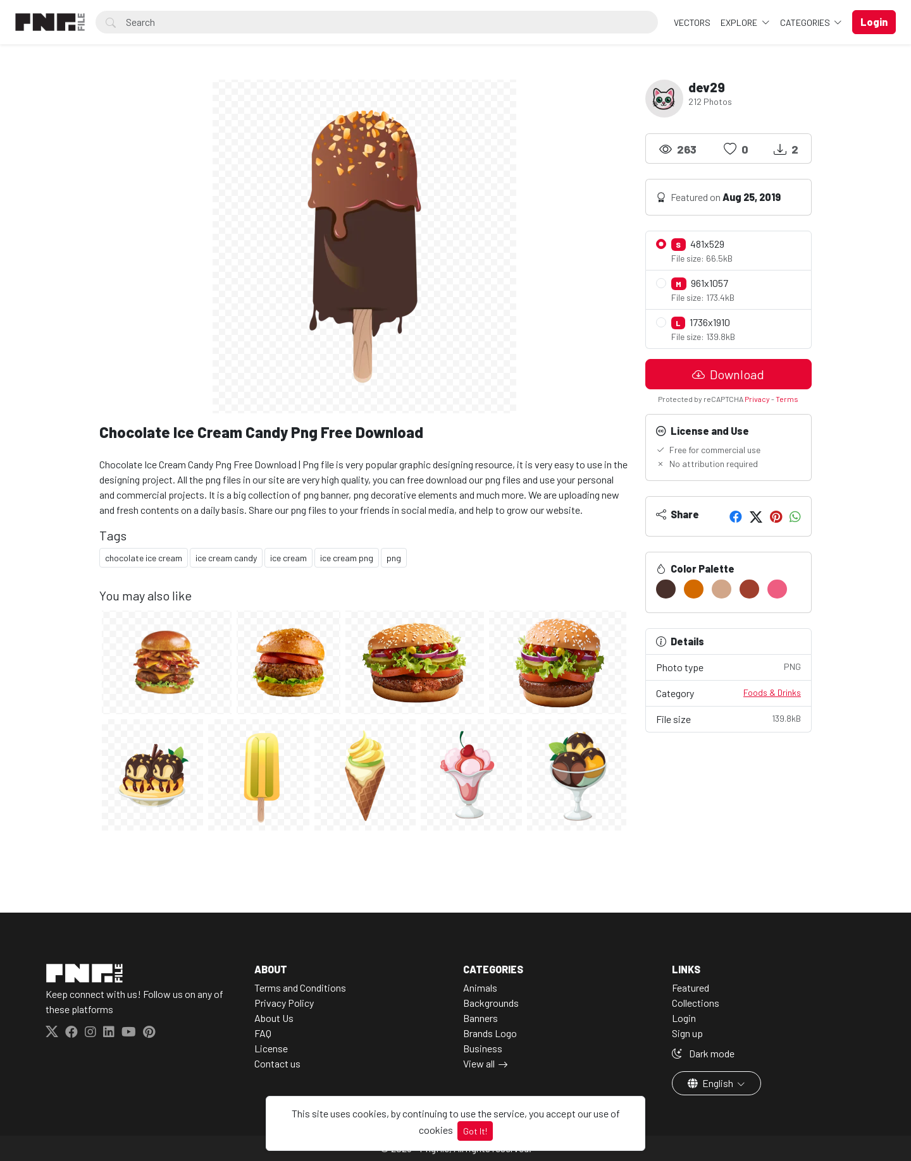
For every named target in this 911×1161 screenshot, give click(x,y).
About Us (274, 1018)
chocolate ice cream (143, 557)
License (271, 1048)
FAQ (262, 1033)
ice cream (288, 557)
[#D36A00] (693, 589)
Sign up (687, 1033)
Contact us (277, 1063)
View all (479, 1063)
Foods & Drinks (772, 692)
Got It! (475, 1131)
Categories (806, 22)
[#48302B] (666, 589)
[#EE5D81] (777, 589)
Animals (480, 988)
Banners (480, 1018)
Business (482, 1048)
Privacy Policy (284, 1003)
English (711, 1083)
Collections (695, 1003)
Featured (690, 988)
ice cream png (346, 557)
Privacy (757, 398)
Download (728, 374)
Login (684, 1018)
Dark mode (703, 1053)
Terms (787, 398)
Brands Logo (490, 1033)
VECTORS (692, 22)
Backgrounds (491, 1003)
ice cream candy (226, 557)
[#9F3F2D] (749, 589)
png (394, 557)
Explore (740, 22)
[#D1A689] (721, 589)
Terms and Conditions (300, 988)
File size (729, 718)
